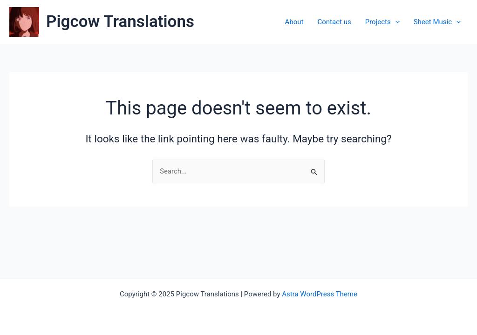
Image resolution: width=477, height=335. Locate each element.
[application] (395, 21)
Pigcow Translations (120, 21)
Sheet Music (437, 21)
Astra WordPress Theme (319, 294)
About (294, 22)
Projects (382, 21)
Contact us (334, 22)
